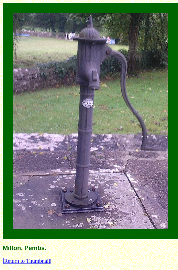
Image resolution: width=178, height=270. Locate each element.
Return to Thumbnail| (27, 261)
